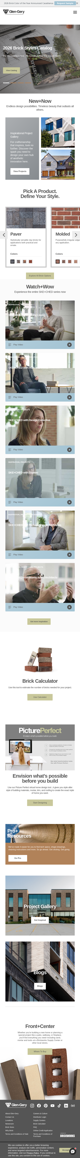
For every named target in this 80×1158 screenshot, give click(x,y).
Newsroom (9, 1124)
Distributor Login (39, 1117)
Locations (9, 1120)
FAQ (35, 1127)
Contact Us (9, 1117)
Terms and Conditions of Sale (16, 1134)
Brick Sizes (9, 1127)
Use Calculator (40, 697)
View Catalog (11, 70)
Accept (65, 1150)
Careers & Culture (40, 1114)
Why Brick (9, 1131)
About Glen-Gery (12, 1114)
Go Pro (17, 858)
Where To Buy (40, 1051)
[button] (40, 3)
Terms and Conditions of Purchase (42, 1135)
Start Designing (40, 803)
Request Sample (65, 3)
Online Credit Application (42, 1131)
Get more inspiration (39, 622)
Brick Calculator (39, 1124)
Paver (15, 234)
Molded (63, 234)
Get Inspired (40, 920)
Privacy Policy (32, 1153)
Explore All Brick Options (40, 276)
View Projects (19, 171)
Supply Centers (39, 1120)
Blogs (40, 986)
